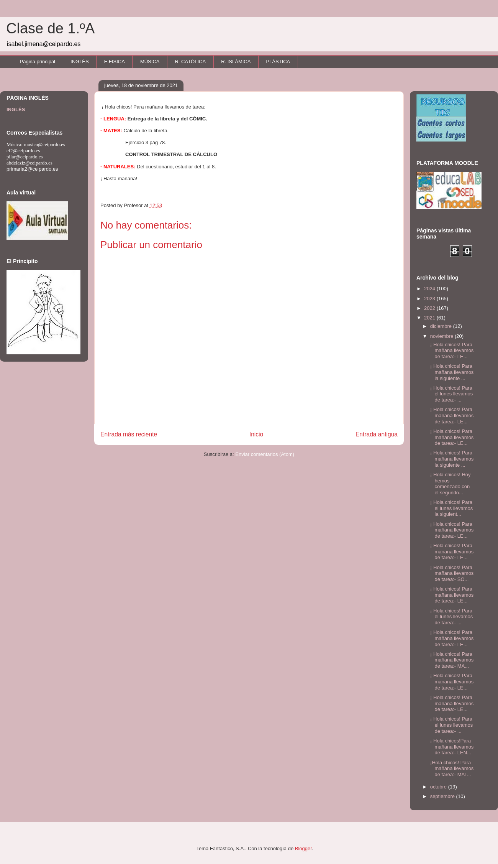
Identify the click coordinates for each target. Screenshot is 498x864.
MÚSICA (150, 61)
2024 (430, 288)
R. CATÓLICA (190, 61)
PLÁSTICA (278, 61)
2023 (430, 298)
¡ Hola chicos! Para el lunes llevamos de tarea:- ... (451, 394)
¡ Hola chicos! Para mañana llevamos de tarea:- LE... (451, 350)
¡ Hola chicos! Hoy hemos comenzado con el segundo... (449, 483)
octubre (439, 787)
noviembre (442, 336)
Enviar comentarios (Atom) (264, 454)
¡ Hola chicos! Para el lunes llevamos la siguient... (451, 508)
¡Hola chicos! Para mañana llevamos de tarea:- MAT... (451, 768)
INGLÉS (79, 61)
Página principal (38, 61)
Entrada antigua (376, 434)
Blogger (303, 848)
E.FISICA (114, 61)
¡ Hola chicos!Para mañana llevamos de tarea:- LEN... (451, 746)
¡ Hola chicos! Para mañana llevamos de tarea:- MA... (451, 660)
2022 (430, 308)
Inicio (256, 434)
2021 (430, 318)
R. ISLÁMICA (236, 61)
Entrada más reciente (128, 434)
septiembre (443, 796)
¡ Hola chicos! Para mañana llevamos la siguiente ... (451, 372)
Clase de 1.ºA (50, 28)
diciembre (441, 326)
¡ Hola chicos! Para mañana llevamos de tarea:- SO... (451, 573)
